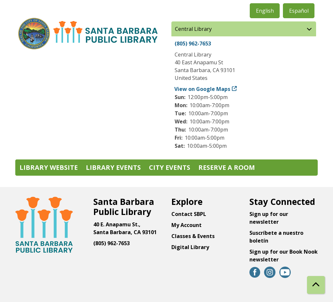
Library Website (49, 167)
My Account (186, 225)
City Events (169, 167)
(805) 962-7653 (193, 43)
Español (299, 10)
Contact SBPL (188, 214)
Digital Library (190, 247)
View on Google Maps (202, 89)
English (265, 10)
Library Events (113, 167)
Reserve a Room (226, 167)
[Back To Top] (316, 285)
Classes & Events (193, 236)
